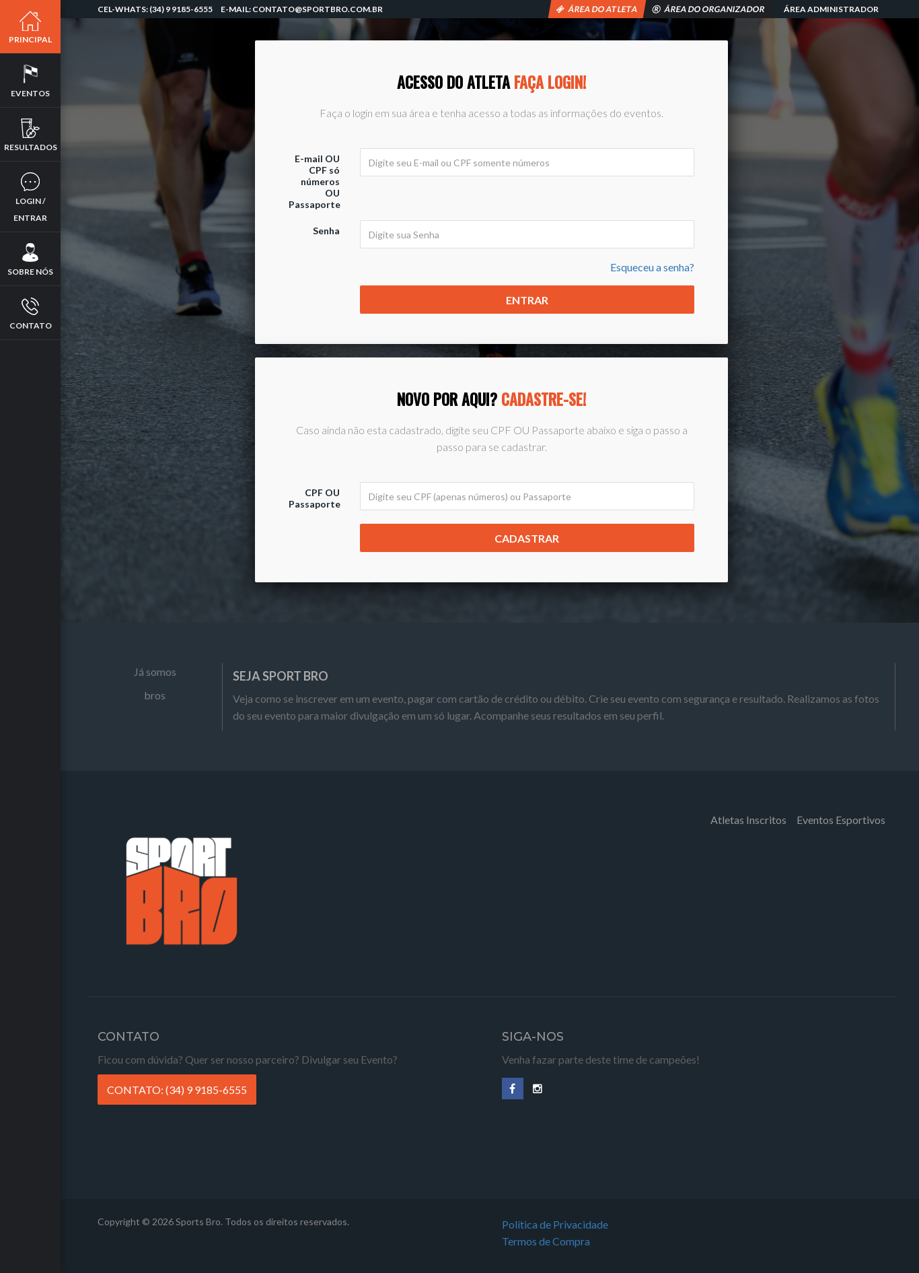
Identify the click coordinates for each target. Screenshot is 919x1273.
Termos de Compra (546, 1241)
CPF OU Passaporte (314, 498)
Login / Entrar (30, 197)
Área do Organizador (709, 9)
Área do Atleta (597, 9)
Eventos (30, 80)
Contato (30, 313)
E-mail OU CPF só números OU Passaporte (314, 181)
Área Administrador (830, 9)
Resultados (30, 134)
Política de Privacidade (555, 1224)
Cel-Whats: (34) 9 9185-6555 (155, 9)
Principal (30, 26)
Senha (326, 230)
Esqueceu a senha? (652, 267)
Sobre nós (30, 259)
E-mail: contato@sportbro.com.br (302, 9)
